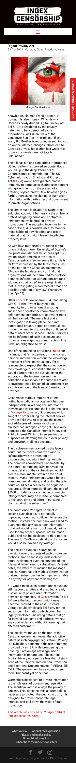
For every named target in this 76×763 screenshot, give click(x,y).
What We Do (19, 731)
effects (20, 300)
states (56, 351)
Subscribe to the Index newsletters (36, 742)
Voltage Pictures (22, 412)
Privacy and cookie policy (35, 734)
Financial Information (35, 738)
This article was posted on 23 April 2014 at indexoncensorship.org (36, 714)
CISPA (18, 181)
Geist (44, 597)
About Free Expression (46, 731)
